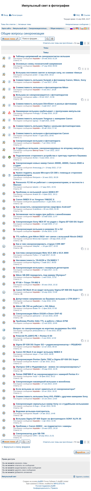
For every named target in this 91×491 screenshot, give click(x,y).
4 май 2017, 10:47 (49, 106)
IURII (35, 436)
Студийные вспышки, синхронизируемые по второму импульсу (50, 148)
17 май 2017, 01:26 (47, 255)
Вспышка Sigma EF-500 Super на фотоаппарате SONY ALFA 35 (48, 418)
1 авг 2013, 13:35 (49, 421)
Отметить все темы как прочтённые (57, 43)
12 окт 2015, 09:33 (49, 347)
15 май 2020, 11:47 (49, 216)
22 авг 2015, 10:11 (47, 362)
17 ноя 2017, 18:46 (49, 82)
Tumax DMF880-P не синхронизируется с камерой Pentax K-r (47, 374)
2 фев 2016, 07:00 (49, 308)
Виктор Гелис (38, 150)
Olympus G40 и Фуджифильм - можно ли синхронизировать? (48, 367)
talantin (35, 187)
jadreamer (37, 316)
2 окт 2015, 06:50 (46, 354)
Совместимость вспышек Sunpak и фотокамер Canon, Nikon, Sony (51, 80)
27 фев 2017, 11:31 (49, 270)
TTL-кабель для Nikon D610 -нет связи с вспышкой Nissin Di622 (49, 236)
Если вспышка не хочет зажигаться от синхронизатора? (45, 389)
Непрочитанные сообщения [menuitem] (77, 24)
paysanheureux (39, 202)
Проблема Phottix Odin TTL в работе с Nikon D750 (42, 321)
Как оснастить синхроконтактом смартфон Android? (43, 207)
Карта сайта (6, 28)
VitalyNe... (37, 246)
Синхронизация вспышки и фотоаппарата (38, 141)
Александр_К (38, 168)
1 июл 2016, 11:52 (49, 277)
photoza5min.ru (39, 331)
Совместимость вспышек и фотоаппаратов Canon (42, 133)
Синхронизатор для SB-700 (30, 433)
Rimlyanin (36, 177)
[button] (88, 43)
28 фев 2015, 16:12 (47, 376)
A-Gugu (36, 406)
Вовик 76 (36, 308)
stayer (35, 354)
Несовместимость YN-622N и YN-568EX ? (37, 260)
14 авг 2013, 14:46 (47, 413)
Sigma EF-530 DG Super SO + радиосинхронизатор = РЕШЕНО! (48, 344)
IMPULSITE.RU (59, 484)
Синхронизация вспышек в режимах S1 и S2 (39, 229)
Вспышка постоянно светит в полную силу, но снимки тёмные (49, 72)
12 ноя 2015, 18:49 (49, 323)
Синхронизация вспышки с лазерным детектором (42, 267)
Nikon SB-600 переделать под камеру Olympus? (41, 275)
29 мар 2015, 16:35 (49, 369)
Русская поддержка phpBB (45, 486)
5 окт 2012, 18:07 (52, 150)
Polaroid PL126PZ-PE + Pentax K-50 (34, 336)
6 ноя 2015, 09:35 (54, 331)
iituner (35, 136)
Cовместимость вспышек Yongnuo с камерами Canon (44, 118)
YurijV (35, 376)
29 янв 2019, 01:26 (49, 58)
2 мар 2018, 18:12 (46, 75)
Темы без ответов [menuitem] (8, 24)
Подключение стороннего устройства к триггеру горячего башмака (51, 155)
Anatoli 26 (37, 194)
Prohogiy (36, 113)
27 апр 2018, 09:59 (49, 66)
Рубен (35, 255)
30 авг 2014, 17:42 (49, 128)
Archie (35, 158)
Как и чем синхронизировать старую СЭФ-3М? (40, 244)
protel (35, 75)
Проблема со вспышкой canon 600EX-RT (37, 192)
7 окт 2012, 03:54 (49, 143)
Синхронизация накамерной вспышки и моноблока (43, 381)
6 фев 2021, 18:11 (50, 194)
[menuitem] (4, 15)
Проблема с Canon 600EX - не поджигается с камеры (43, 426)
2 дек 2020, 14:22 (54, 202)
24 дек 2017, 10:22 (50, 246)
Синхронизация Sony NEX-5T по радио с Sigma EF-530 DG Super (49, 222)
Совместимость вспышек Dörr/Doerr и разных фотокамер (46, 104)
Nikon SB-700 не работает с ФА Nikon (35, 306)
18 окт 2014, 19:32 (49, 391)
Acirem (35, 362)
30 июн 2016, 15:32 (49, 285)
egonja (35, 121)
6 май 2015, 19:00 (47, 121)
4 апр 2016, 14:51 (49, 301)
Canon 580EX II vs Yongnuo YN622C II (35, 199)
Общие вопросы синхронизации (22, 33)
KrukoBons (37, 209)
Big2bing (36, 262)
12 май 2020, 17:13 (49, 224)
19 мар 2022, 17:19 (53, 168)
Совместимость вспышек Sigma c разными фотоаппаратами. (48, 126)
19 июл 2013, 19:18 (49, 428)
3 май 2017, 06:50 (49, 262)
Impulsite (36, 58)
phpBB (40, 481)
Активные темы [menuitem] (24, 24)
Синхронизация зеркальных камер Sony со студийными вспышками (52, 404)
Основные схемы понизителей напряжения (39, 64)
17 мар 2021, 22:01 (48, 187)
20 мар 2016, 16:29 (49, 113)
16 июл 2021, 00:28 (50, 177)
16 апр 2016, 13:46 (49, 292)
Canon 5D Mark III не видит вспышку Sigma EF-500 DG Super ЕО (49, 290)
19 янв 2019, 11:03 (49, 231)
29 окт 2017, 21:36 (46, 97)
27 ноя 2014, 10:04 (49, 384)
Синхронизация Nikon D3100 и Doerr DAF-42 (39, 313)
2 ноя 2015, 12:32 (49, 338)
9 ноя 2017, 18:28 (49, 90)
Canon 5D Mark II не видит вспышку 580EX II (39, 352)
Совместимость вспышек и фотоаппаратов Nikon (42, 87)
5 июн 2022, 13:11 (47, 158)
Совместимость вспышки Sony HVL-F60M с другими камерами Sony (52, 396)
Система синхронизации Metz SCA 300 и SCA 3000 (42, 253)
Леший (35, 413)
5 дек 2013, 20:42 (46, 136)
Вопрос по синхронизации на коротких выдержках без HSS (44, 328)
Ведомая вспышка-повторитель (33, 411)
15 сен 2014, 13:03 (49, 399)
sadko (35, 97)
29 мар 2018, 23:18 (58, 239)
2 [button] (84, 43)
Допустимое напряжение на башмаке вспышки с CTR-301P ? (48, 299)
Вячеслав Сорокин (40, 239)
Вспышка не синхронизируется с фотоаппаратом (42, 95)
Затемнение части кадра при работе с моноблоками (43, 214)
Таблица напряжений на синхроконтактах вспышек (43, 56)
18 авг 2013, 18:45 (48, 406)
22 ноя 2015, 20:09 (50, 316)
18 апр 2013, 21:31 (46, 436)
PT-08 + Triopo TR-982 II (28, 282)
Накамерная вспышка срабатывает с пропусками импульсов (48, 111)
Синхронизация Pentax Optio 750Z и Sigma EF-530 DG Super (47, 359)
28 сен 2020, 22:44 (51, 209)
